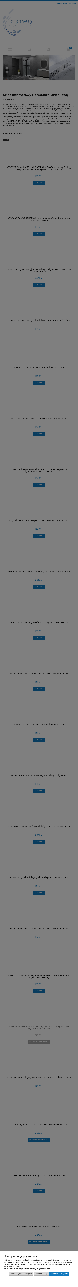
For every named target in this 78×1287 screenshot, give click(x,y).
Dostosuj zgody (41, 1274)
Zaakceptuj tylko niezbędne (21, 1274)
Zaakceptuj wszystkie (59, 1274)
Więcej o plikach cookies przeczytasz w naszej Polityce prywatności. (27, 1269)
